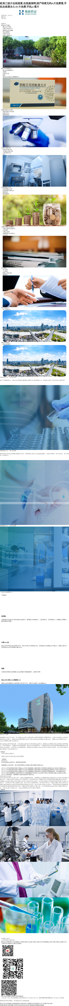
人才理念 (5, 271)
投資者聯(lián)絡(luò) (8, 190)
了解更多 (3, 595)
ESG (4, 154)
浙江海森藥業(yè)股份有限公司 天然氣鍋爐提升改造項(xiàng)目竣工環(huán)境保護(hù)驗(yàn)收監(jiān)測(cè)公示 (34, 773)
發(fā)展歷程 (6, 32)
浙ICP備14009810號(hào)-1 (46, 998)
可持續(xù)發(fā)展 (8, 151)
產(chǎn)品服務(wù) (6, 68)
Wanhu (62, 998)
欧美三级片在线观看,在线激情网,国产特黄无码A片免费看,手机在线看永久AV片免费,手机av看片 (26, 1003)
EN (5, 18)
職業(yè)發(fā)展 (7, 273)
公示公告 (5, 235)
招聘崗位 (5, 274)
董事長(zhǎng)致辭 (8, 30)
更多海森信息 (20, 996)
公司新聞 (5, 230)
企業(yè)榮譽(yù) (7, 35)
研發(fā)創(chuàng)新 (7, 110)
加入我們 (3, 268)
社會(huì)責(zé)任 (6, 148)
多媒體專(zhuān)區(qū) (9, 233)
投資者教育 (6, 193)
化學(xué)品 (6, 73)
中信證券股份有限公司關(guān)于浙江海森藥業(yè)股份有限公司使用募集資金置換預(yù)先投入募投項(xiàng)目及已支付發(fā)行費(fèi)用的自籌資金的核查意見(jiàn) (34, 769)
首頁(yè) (3, 23)
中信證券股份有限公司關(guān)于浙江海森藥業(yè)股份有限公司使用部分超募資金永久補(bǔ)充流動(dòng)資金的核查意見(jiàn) (34, 768)
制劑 (4, 75)
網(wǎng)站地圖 (5, 996)
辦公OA (3, 17)
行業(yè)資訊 (6, 231)
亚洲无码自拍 (22, 1005)
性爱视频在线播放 (39, 1005)
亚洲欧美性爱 (4, 1005)
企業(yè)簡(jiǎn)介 (8, 28)
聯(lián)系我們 (5, 342)
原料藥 (4, 72)
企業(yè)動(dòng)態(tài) (7, 227)
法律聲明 (12, 996)
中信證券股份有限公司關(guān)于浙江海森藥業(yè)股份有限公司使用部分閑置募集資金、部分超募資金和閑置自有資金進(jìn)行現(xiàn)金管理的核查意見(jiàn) (34, 771)
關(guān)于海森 (5, 25)
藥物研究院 (6, 114)
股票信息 (5, 192)
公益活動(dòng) (7, 152)
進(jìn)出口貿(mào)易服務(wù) (11, 76)
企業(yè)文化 (6, 33)
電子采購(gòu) (5, 307)
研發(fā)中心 (6, 113)
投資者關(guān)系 (6, 187)
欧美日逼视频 (30, 1005)
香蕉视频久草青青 (13, 1005)
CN (2, 18)
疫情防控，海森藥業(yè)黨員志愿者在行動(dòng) (17, 774)
